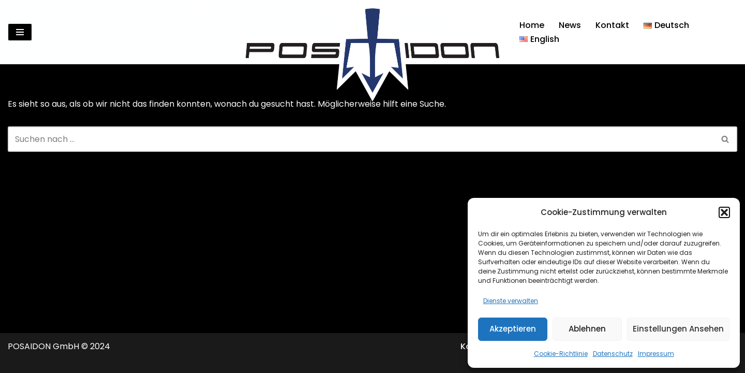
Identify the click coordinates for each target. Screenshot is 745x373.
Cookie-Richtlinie (561, 353)
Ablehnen (587, 328)
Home (531, 25)
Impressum (656, 353)
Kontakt (612, 25)
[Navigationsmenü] (20, 32)
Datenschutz (613, 353)
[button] (724, 212)
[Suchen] (728, 32)
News (570, 25)
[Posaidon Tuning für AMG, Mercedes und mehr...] (372, 32)
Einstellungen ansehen (678, 328)
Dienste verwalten (510, 300)
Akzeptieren (512, 328)
